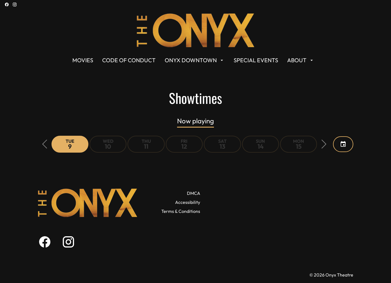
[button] (45, 144)
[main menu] (193, 60)
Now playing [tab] (195, 121)
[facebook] (7, 4)
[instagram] (14, 4)
